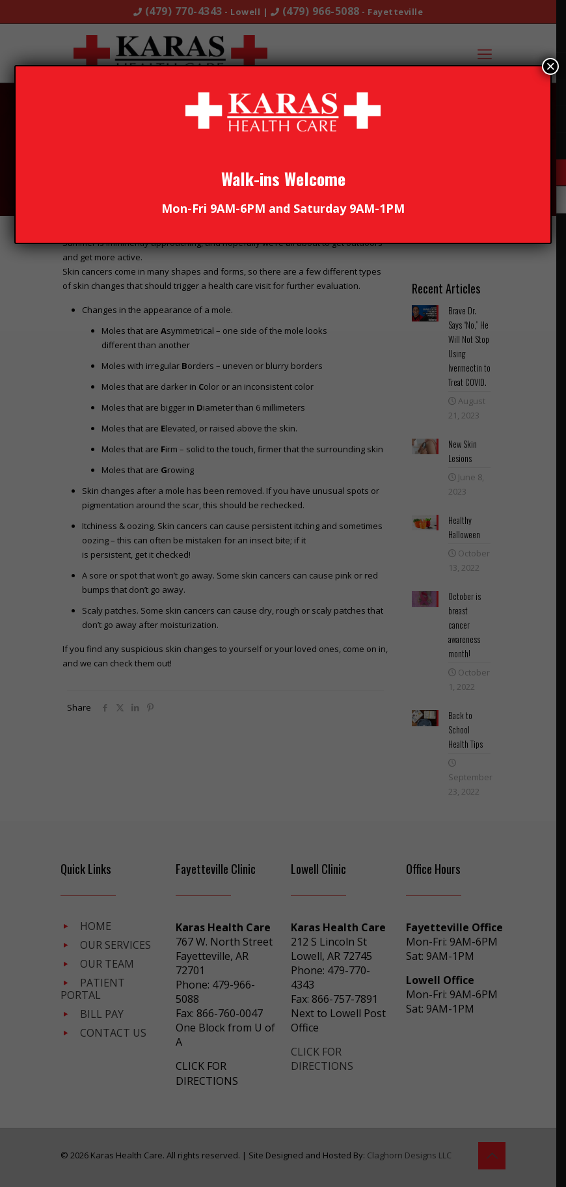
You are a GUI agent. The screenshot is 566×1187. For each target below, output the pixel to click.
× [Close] (550, 66)
